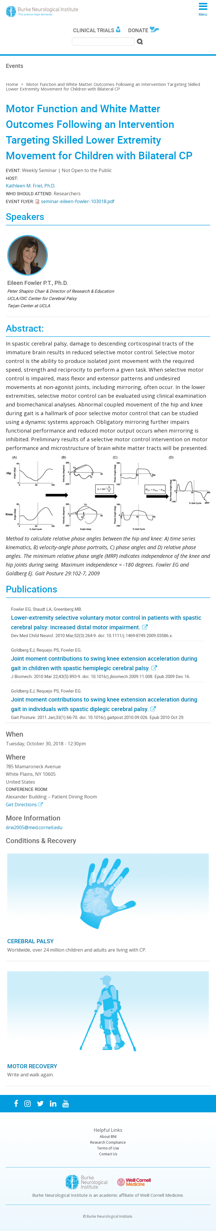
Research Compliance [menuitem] (108, 1142)
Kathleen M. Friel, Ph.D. (30, 185)
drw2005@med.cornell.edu (34, 827)
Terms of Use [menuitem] (108, 1148)
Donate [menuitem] (138, 30)
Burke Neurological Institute (42, 11)
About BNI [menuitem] (108, 1136)
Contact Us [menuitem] (108, 1154)
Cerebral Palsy (30, 941)
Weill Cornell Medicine (161, 1195)
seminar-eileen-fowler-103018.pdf (78, 201)
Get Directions (21, 804)
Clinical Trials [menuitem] (93, 30)
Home (12, 84)
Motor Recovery (32, 1066)
